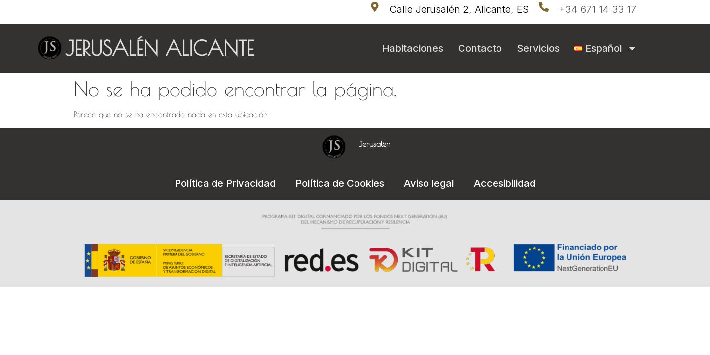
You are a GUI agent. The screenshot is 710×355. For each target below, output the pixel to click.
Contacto (480, 48)
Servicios (538, 48)
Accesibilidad (504, 183)
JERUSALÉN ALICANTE (159, 48)
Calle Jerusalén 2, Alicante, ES (459, 9)
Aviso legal (429, 183)
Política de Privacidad (225, 183)
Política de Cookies (339, 183)
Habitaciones (412, 48)
